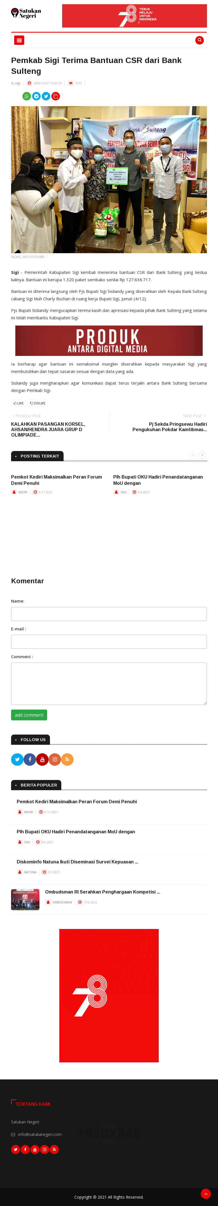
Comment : (22, 656)
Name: (17, 601)
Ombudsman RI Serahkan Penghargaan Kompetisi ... (102, 892)
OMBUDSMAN (62, 902)
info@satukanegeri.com (40, 1134)
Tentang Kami (32, 1104)
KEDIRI (23, 492)
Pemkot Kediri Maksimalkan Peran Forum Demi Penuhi (77, 801)
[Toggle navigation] (19, 40)
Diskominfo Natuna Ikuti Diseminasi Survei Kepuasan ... (77, 861)
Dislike (37, 403)
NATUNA (30, 872)
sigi (17, 83)
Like (19, 403)
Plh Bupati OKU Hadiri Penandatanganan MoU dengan (76, 831)
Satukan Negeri (25, 1121)
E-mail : (18, 629)
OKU (124, 492)
